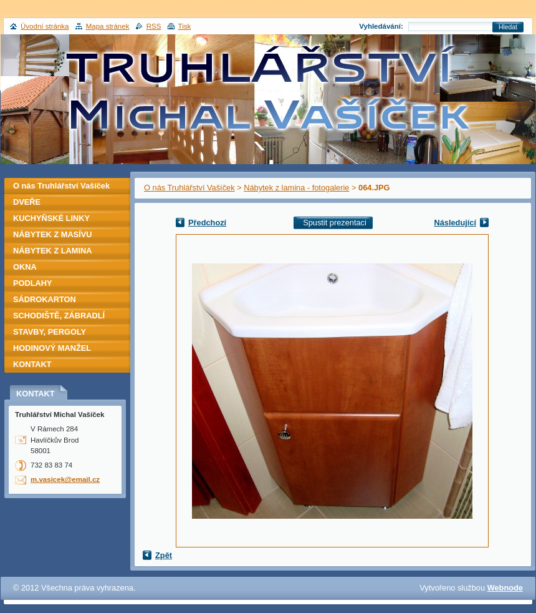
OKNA (25, 267)
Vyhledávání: (381, 26)
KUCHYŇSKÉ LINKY (51, 218)
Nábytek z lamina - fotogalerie (296, 187)
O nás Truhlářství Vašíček (189, 187)
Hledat (508, 27)
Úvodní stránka (45, 26)
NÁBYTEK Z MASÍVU (52, 234)
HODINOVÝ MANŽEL (52, 348)
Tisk (184, 26)
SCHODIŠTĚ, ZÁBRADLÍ (59, 315)
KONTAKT (32, 364)
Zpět (163, 555)
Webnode (505, 587)
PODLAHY (32, 283)
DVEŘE (27, 202)
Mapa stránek (108, 26)
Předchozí (207, 222)
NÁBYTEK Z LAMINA (52, 250)
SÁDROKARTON (44, 299)
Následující (455, 222)
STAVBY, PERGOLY (49, 331)
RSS (153, 26)
